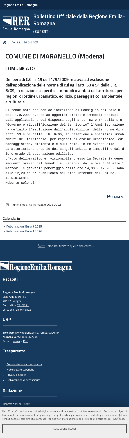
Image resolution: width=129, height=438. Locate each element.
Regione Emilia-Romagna (20, 4)
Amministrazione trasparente (24, 364)
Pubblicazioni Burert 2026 (24, 231)
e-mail (16, 341)
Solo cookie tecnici (64, 428)
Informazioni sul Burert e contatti (17, 406)
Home (5, 42)
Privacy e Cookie (16, 375)
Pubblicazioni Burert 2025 (24, 226)
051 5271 (23, 305)
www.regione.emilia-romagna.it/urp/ (37, 332)
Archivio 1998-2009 (25, 42)
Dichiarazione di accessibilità (23, 380)
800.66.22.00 (30, 337)
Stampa (115, 196)
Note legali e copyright (20, 369)
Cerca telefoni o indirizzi (17, 309)
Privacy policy (118, 419)
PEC (25, 341)
